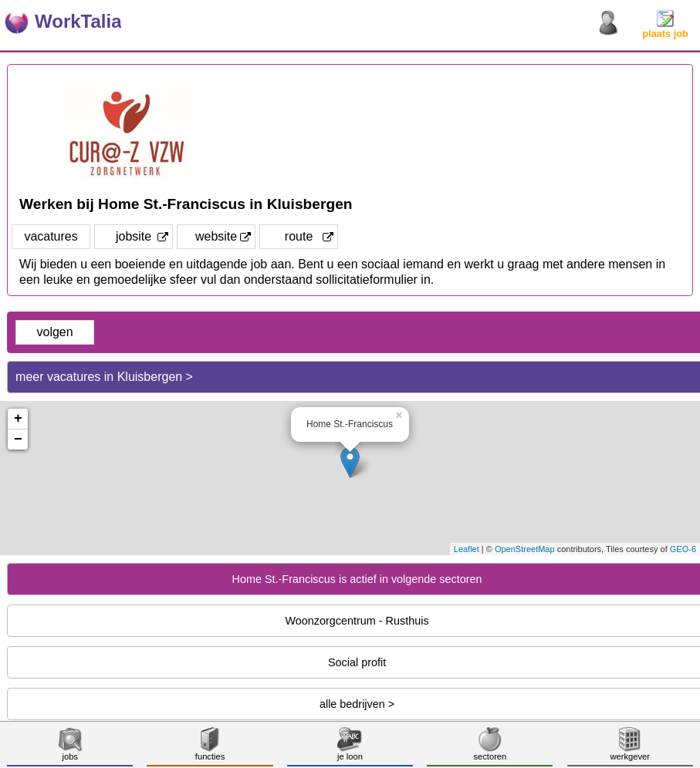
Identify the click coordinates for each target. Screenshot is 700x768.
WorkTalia (78, 21)
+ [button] (18, 418)
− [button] (18, 439)
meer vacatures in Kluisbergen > (104, 376)
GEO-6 (683, 549)
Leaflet (466, 549)
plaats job (665, 29)
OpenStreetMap (525, 549)
